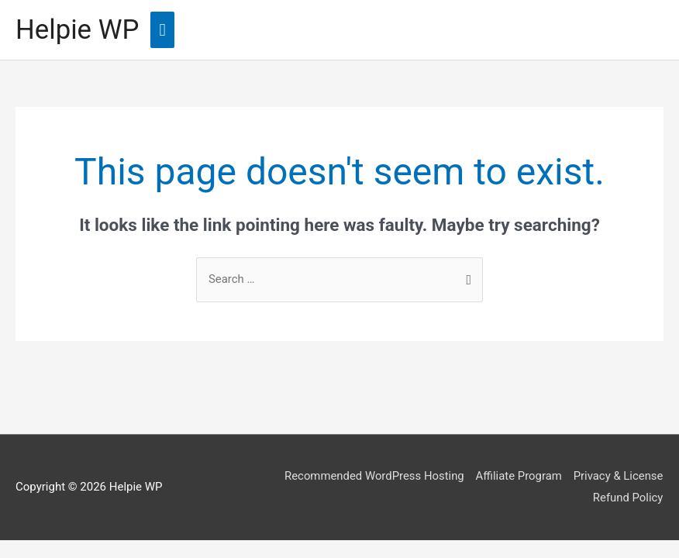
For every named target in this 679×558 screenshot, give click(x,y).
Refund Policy (628, 498)
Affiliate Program (517, 476)
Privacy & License (618, 476)
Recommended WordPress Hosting (373, 476)
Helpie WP (78, 30)
